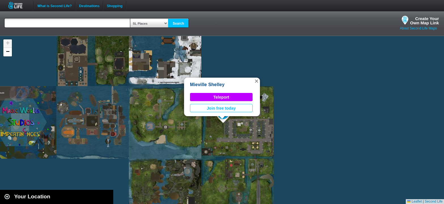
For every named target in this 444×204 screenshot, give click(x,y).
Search (178, 24)
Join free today (221, 108)
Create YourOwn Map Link (424, 20)
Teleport (221, 97)
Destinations (89, 5)
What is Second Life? (54, 5)
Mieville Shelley (207, 84)
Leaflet (414, 201)
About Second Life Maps (418, 28)
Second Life (18, 5)
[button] (256, 81)
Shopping (114, 5)
